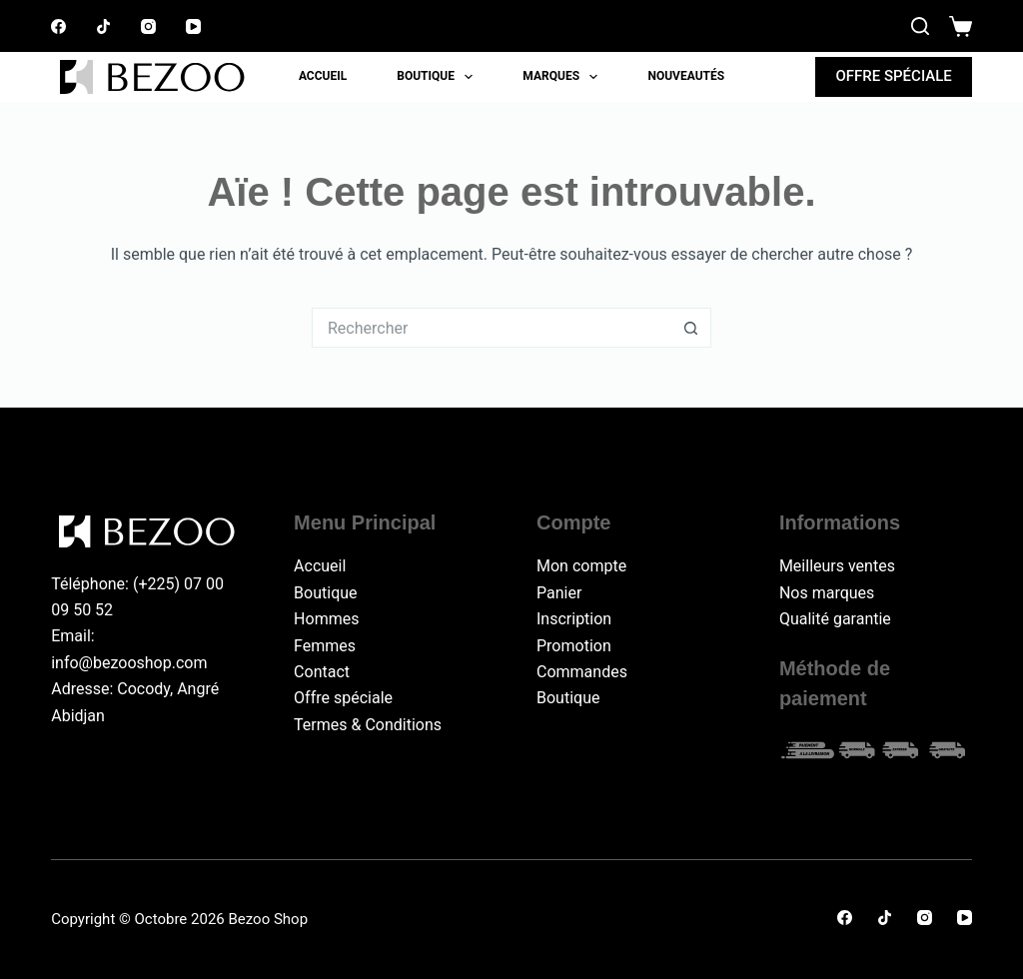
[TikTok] (103, 26)
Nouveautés (685, 76)
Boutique (439, 77)
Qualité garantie (835, 618)
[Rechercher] (920, 26)
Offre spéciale (343, 697)
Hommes (326, 618)
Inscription (573, 618)
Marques (563, 77)
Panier (558, 592)
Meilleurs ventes (837, 565)
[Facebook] (58, 26)
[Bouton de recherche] (691, 328)
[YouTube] (193, 26)
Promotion (573, 645)
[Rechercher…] (491, 328)
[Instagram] (148, 26)
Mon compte (581, 565)
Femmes (325, 645)
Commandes (581, 671)
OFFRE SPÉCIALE (893, 76)
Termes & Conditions (368, 724)
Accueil (323, 76)
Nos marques (826, 592)
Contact (322, 671)
